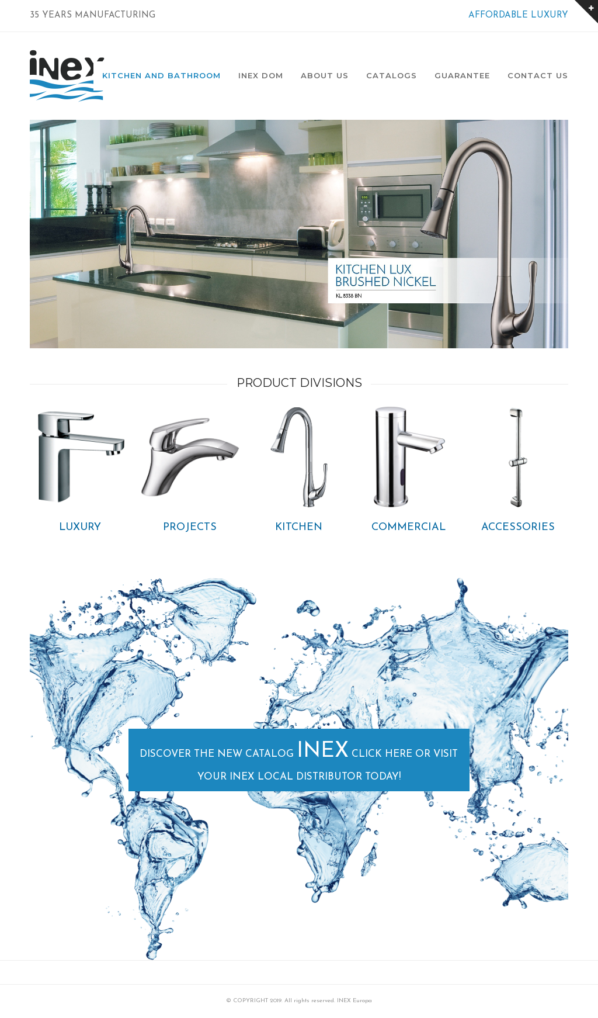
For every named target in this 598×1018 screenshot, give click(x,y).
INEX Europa (354, 1001)
